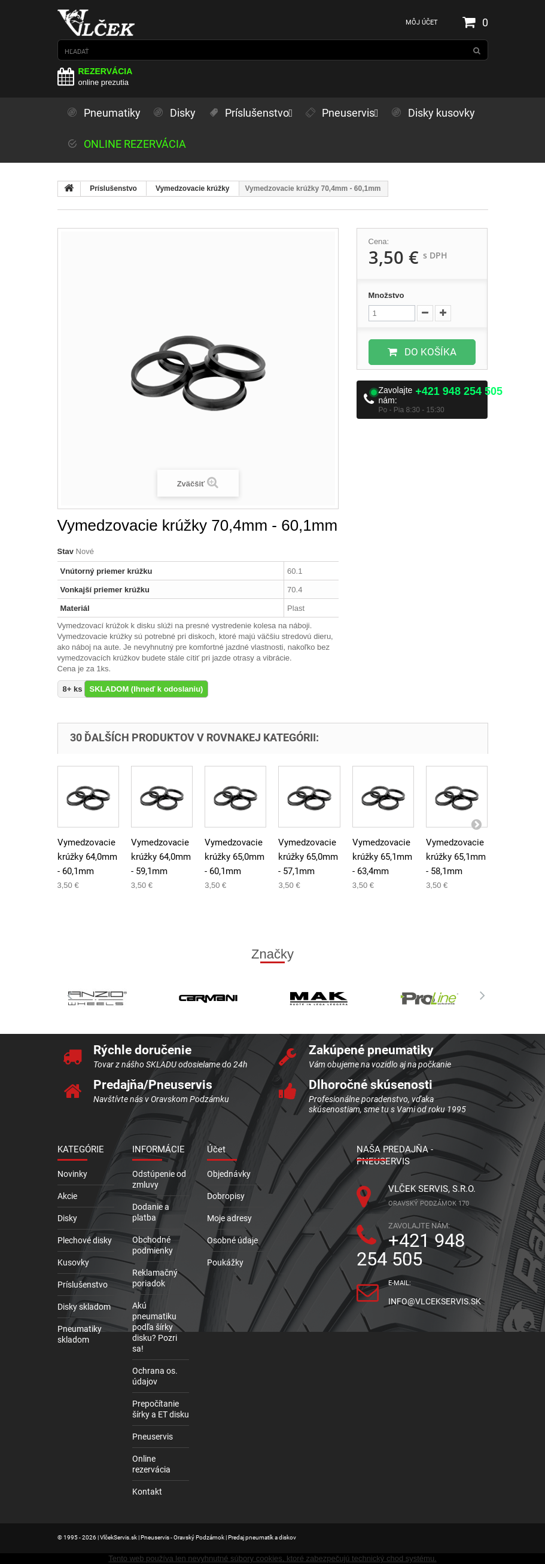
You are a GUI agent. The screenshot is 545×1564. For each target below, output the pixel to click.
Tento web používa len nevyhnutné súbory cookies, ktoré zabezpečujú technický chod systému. (272, 1558)
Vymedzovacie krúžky (193, 188)
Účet (216, 1149)
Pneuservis (152, 1436)
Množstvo (386, 295)
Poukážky (225, 1262)
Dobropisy (226, 1196)
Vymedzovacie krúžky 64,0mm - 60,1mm (87, 857)
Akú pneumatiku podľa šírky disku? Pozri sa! (154, 1327)
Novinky (72, 1174)
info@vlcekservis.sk (434, 1301)
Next (479, 996)
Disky (67, 1218)
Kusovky (73, 1262)
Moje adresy (229, 1218)
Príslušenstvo (113, 188)
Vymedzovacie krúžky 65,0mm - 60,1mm (234, 857)
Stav (65, 551)
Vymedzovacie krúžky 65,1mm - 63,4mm (382, 857)
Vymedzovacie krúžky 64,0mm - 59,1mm (161, 857)
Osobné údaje (232, 1240)
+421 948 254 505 (459, 391)
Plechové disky (84, 1240)
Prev (66, 996)
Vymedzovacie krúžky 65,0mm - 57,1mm (308, 857)
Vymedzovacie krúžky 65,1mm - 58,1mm (456, 857)
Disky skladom (84, 1307)
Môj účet (422, 22)
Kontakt (147, 1491)
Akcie (67, 1196)
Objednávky (229, 1174)
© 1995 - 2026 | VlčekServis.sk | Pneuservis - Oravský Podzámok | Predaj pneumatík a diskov (176, 1537)
